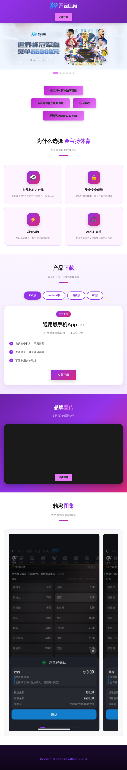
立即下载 (63, 374)
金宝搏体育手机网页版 (50, 103)
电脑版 (76, 295)
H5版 (95, 295)
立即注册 (63, 17)
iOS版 (32, 295)
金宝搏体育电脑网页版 (63, 90)
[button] (42, 727)
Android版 (54, 295)
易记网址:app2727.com (63, 115)
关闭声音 (63, 477)
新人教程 (84, 103)
